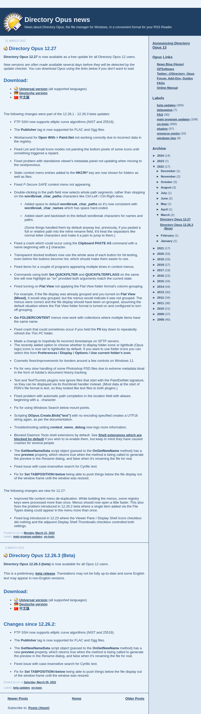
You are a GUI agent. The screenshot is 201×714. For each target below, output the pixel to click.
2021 (161, 248)
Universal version (33, 89)
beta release (45, 573)
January (167, 241)
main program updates (27, 536)
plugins (162, 128)
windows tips (166, 138)
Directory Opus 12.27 (32, 48)
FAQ (160, 114)
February (168, 235)
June (165, 198)
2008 (161, 319)
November (168, 176)
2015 (161, 281)
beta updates (21, 687)
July (164, 192)
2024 (161, 155)
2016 (161, 275)
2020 (161, 253)
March (166, 214)
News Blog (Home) (170, 64)
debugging (165, 109)
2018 (161, 264)
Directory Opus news (57, 19)
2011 (161, 303)
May (164, 203)
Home (76, 698)
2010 (161, 308)
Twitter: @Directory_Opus (175, 73)
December (168, 171)
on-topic (49, 536)
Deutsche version (33, 93)
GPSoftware (165, 68)
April (165, 209)
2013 (161, 292)
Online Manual (167, 87)
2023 (161, 161)
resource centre (168, 133)
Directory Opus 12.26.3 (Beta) (42, 555)
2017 (161, 270)
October (167, 182)
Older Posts (134, 698)
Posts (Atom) (39, 708)
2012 (161, 297)
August (166, 187)
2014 (161, 286)
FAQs (161, 83)
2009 (161, 314)
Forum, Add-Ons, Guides (175, 78)
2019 (161, 259)
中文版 (24, 97)
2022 (161, 166)
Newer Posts (18, 698)
